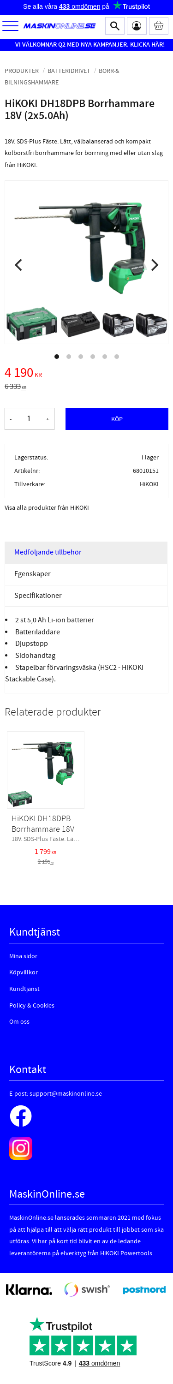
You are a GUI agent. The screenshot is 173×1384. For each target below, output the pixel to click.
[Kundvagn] (158, 26)
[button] (10, 26)
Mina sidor (23, 956)
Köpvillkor (23, 972)
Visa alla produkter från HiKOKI (47, 508)
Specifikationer (38, 595)
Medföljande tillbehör (48, 552)
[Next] (153, 265)
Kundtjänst (24, 989)
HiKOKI (149, 484)
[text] (86, 374)
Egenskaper (32, 574)
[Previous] (19, 265)
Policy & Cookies (31, 1006)
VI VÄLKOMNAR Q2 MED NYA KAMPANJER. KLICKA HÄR (89, 45)
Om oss (19, 1022)
